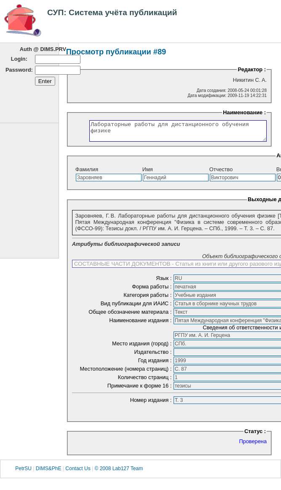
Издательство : (153, 356)
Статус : (255, 435)
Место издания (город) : (142, 347)
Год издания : (155, 364)
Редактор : (252, 69)
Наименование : (248, 112)
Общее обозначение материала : (130, 315)
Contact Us (77, 472)
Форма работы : (152, 290)
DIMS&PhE (49, 472)
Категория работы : (148, 299)
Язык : (164, 282)
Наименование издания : (141, 324)
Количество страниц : (145, 381)
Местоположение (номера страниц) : (126, 372)
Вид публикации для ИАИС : (137, 307)
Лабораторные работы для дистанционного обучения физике (171, 132)
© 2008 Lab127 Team (118, 472)
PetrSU (23, 472)
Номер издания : (151, 404)
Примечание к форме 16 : (140, 389)
